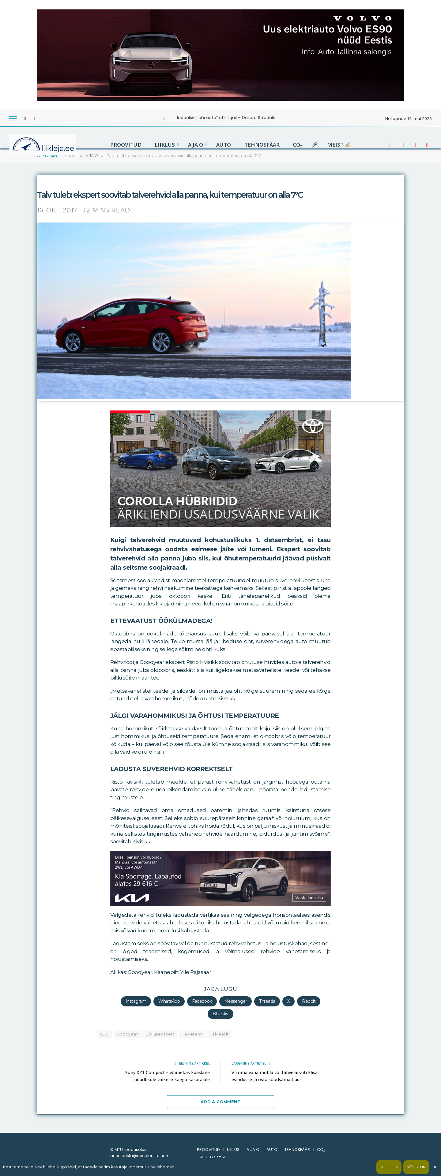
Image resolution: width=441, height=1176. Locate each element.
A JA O (195, 145)
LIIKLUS (165, 145)
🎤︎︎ (314, 145)
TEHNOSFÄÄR (262, 145)
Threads (267, 1001)
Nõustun (416, 1167)
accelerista (59, 179)
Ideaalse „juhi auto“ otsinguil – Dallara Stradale (226, 117)
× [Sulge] (434, 1167)
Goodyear (127, 1033)
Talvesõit (219, 1033)
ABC (104, 1033)
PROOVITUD (125, 145)
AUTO (223, 145)
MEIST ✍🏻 (339, 145)
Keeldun (388, 1167)
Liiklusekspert (159, 1033)
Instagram (136, 1001)
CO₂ (297, 145)
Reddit (308, 1001)
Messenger (235, 1001)
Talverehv (192, 1033)
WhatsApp (169, 1001)
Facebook (202, 1001)
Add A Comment (220, 1101)
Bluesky (220, 1013)
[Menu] (13, 118)
